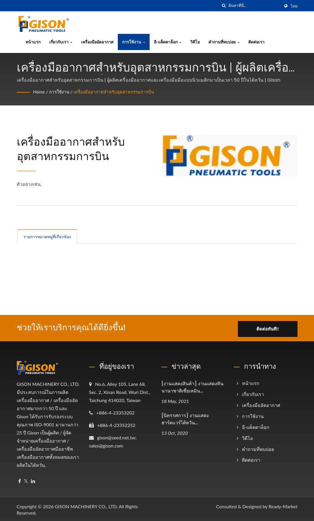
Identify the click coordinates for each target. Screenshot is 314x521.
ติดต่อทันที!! (269, 327)
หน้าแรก (33, 41)
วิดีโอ (195, 41)
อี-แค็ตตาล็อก (168, 41)
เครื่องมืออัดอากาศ (97, 41)
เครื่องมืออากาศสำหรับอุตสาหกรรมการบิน (119, 91)
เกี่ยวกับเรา (61, 41)
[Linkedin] (33, 480)
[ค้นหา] (224, 5)
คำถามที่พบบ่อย (224, 41)
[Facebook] (19, 480)
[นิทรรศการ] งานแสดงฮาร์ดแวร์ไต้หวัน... (185, 418)
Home (39, 91)
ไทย (294, 6)
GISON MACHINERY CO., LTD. (86, 505)
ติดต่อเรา (256, 41)
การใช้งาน (133, 41)
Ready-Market (283, 505)
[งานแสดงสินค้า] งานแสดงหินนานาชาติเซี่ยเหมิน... (192, 386)
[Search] (254, 5)
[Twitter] (26, 480)
